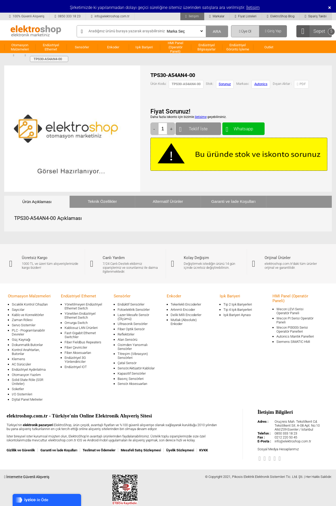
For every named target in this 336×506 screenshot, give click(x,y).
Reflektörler (126, 334)
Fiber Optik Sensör (131, 329)
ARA (217, 31)
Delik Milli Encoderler (186, 315)
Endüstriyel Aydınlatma (29, 369)
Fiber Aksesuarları (78, 353)
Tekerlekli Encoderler (186, 304)
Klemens (18, 359)
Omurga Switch (76, 323)
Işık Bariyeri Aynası (237, 315)
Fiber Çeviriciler (76, 347)
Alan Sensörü (127, 340)
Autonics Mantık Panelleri (295, 336)
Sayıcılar (18, 310)
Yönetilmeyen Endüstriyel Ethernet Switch (83, 306)
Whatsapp (243, 127)
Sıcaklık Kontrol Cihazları (30, 304)
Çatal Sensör (127, 363)
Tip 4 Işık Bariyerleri (237, 310)
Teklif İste (198, 127)
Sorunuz (225, 84)
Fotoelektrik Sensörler (134, 310)
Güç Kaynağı (21, 340)
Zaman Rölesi (22, 320)
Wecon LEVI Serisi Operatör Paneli (289, 311)
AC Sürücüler (21, 364)
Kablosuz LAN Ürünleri (81, 328)
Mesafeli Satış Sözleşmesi (141, 450)
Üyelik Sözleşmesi (180, 450)
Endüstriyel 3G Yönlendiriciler (75, 360)
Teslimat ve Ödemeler (99, 450)
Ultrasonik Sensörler (133, 324)
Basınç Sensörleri (131, 379)
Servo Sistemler (23, 325)
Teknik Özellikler (102, 201)
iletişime (201, 117)
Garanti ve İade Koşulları (233, 201)
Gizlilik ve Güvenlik (21, 450)
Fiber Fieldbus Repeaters (83, 342)
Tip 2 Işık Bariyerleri (237, 304)
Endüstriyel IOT (76, 367)
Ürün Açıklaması (37, 201)
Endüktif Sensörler (131, 304)
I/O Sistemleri (22, 394)
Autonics (260, 84)
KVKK (203, 450)
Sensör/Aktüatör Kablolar (136, 368)
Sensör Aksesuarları (132, 384)
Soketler (18, 389)
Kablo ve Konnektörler (28, 315)
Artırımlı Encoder (183, 310)
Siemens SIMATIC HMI (293, 342)
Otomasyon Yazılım (26, 375)
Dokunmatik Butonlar (27, 345)
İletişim (253, 7)
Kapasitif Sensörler (132, 373)
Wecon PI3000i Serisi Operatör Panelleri (292, 329)
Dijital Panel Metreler (27, 399)
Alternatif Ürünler (168, 201)
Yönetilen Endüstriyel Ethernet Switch (80, 315)
